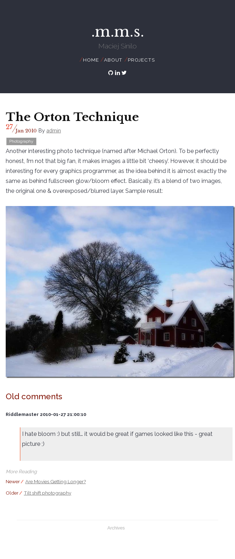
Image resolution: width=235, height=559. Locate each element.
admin (53, 130)
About (113, 60)
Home (91, 60)
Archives (116, 528)
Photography (21, 141)
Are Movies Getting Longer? (55, 481)
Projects (141, 60)
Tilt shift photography (47, 493)
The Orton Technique (72, 117)
